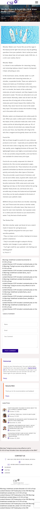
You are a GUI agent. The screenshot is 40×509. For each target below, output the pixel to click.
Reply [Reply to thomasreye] (5, 378)
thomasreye (7, 361)
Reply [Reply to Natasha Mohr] (7, 396)
